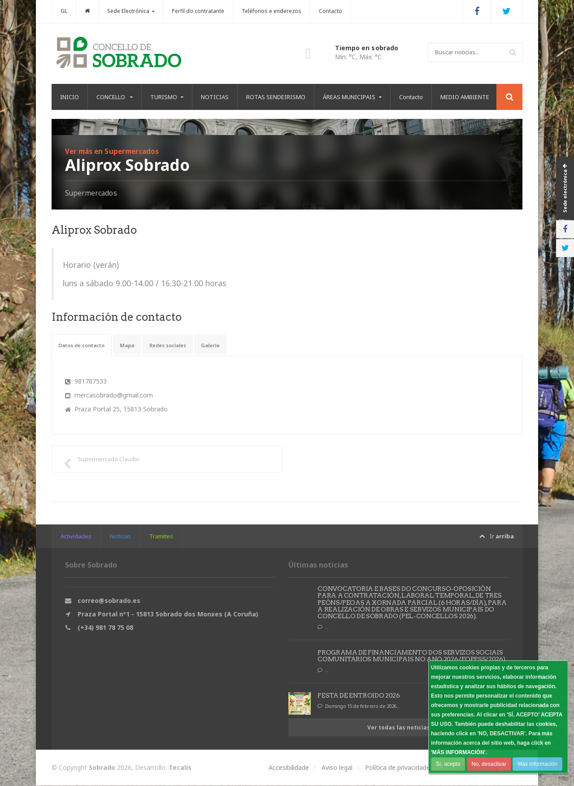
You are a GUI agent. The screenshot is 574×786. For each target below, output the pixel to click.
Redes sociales (193, 345)
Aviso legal (337, 768)
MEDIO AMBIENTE (464, 97)
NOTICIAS (215, 97)
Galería (243, 345)
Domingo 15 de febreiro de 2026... (359, 706)
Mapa (144, 345)
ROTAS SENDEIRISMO (275, 97)
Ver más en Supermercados (114, 151)
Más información (537, 764)
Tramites (161, 536)
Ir (496, 536)
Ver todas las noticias (399, 727)
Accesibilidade (289, 768)
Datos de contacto (89, 345)
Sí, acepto (448, 764)
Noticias (120, 536)
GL (64, 11)
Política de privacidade (397, 768)
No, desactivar (488, 764)
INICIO (69, 97)
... (323, 627)
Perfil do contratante (198, 11)
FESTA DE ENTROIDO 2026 (358, 695)
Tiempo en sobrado (366, 48)
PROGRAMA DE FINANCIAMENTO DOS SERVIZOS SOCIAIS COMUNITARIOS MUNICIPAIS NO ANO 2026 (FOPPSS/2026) (410, 656)
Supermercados (91, 193)
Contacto (330, 11)
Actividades (76, 536)
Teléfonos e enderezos (271, 11)
